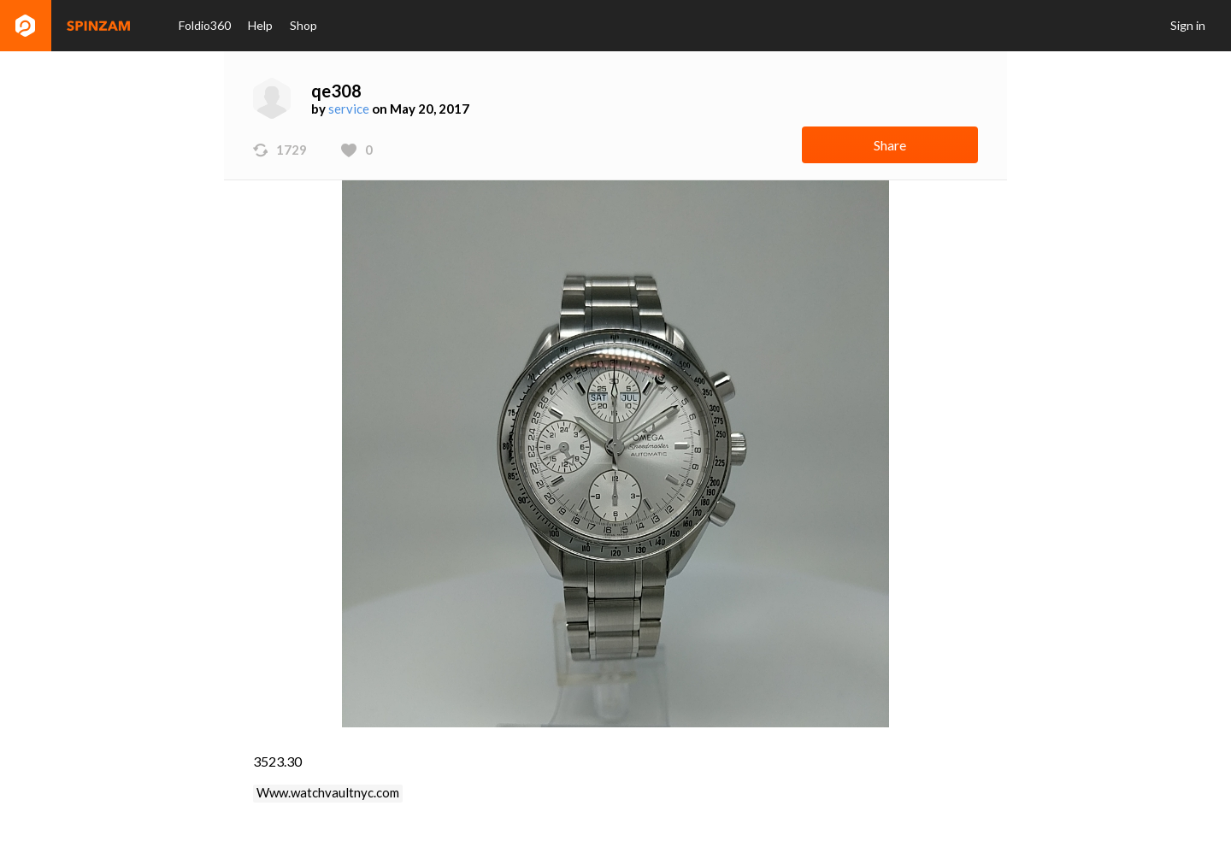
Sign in (1187, 25)
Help (260, 25)
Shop (303, 25)
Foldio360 (205, 25)
